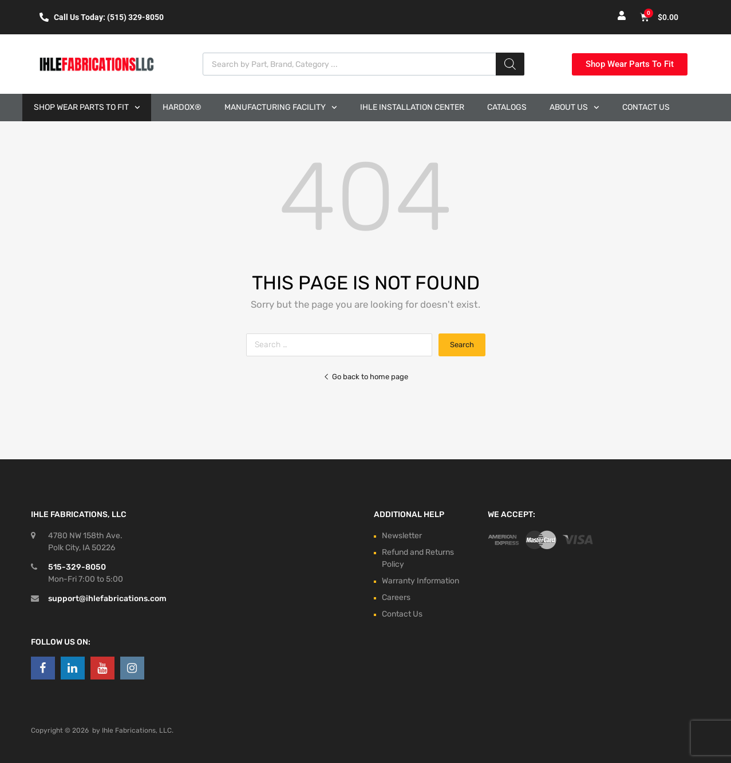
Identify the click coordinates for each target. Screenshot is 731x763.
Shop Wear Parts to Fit (87, 107)
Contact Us (646, 107)
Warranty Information (420, 581)
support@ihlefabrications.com (107, 598)
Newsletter (402, 536)
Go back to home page (365, 376)
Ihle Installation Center (412, 107)
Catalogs (507, 107)
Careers (396, 597)
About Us (574, 107)
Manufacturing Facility (280, 107)
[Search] (510, 64)
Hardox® (182, 107)
